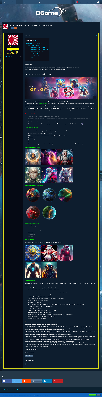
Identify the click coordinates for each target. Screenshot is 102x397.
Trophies (7, 58)
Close (98, 394)
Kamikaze (21, 28)
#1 (96, 35)
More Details (93, 394)
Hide (37, 40)
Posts (6, 60)
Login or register (90, 2)
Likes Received (8, 56)
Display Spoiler (29, 355)
